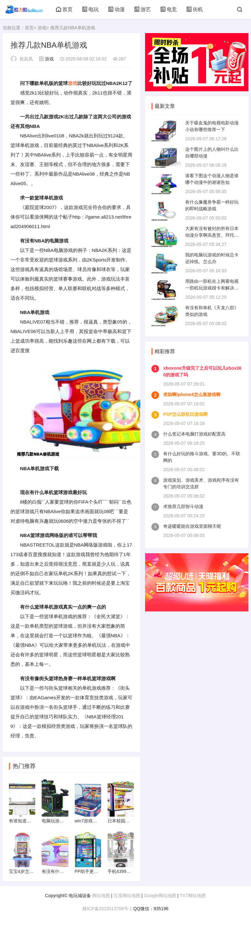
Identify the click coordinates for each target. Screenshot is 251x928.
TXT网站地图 (193, 895)
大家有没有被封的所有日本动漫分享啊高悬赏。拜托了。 (212, 235)
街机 (194, 9)
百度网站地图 (127, 895)
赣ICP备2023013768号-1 (107, 908)
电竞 (168, 9)
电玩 (90, 9)
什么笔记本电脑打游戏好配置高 (194, 433)
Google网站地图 (160, 895)
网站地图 (101, 895)
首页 (64, 9)
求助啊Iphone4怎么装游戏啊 (191, 394)
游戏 (42, 27)
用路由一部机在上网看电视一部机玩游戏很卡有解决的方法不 (212, 288)
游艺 (142, 9)
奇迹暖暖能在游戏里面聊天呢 (192, 526)
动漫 (116, 9)
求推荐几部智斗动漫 (183, 506)
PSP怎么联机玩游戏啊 (185, 414)
